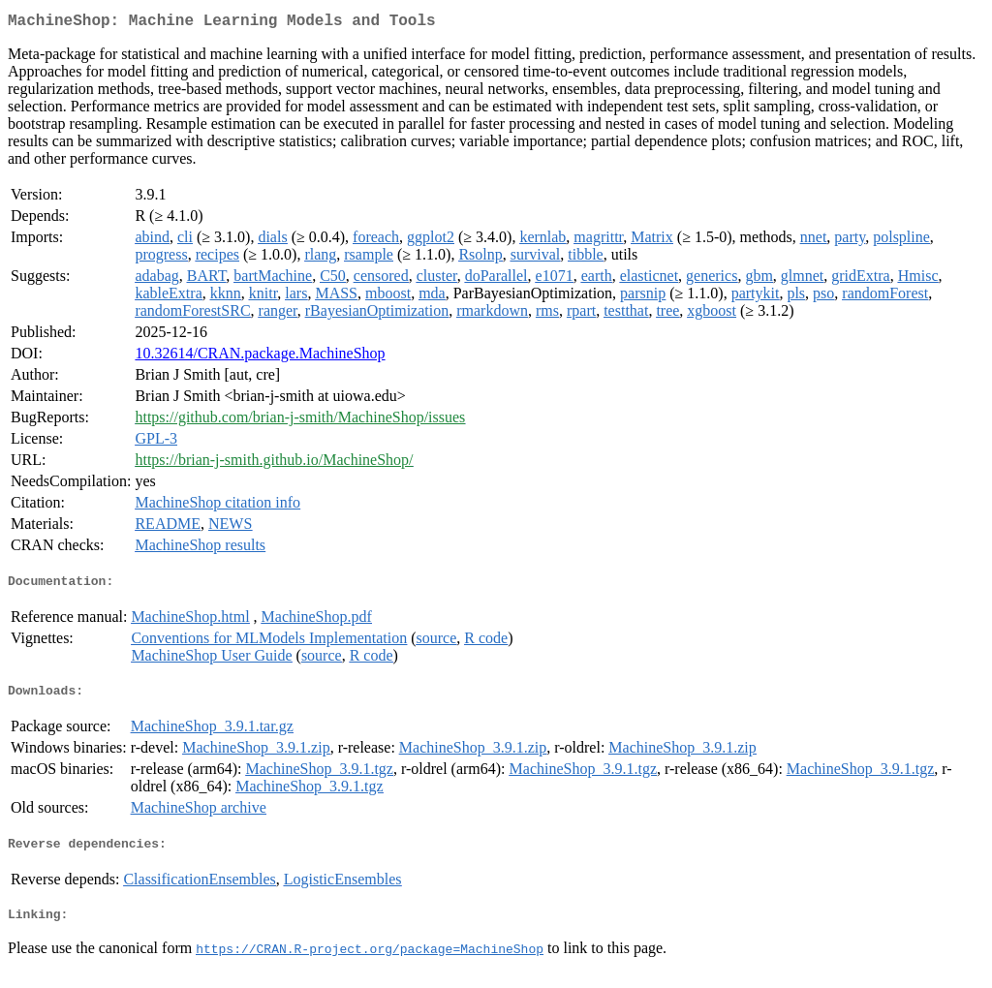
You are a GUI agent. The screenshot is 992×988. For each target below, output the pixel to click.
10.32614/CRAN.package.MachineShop (260, 357)
